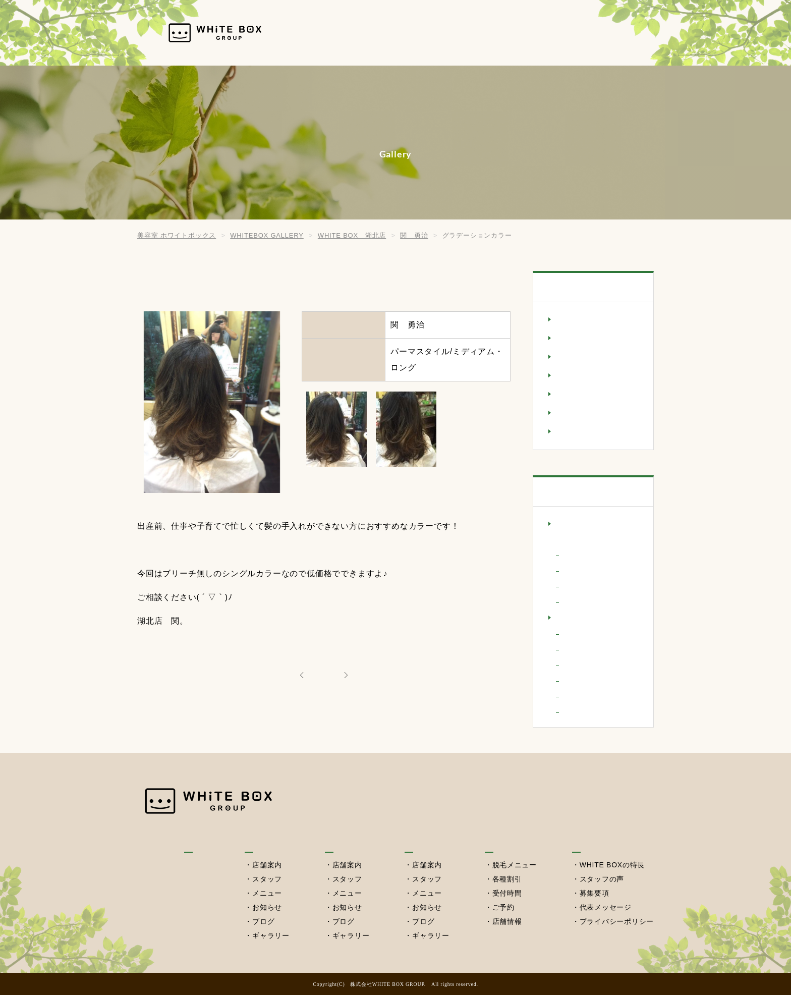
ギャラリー (270, 935)
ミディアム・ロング (592, 413)
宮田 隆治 (582, 633)
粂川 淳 (578, 601)
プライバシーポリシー (616, 921)
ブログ (262, 921)
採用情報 (611, 32)
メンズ (568, 432)
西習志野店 (425, 842)
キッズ (568, 320)
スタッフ (266, 879)
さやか (574, 555)
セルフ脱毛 (553, 32)
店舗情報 (506, 921)
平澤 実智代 (585, 665)
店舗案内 (266, 865)
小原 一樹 (582, 570)
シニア (568, 339)
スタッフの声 (601, 879)
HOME (345, 32)
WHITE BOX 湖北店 (595, 618)
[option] (336, 429)
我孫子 (390, 32)
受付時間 (506, 893)
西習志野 (495, 32)
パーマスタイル (584, 395)
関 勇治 (578, 696)
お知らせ (266, 907)
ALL (323, 674)
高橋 (574, 711)
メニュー (266, 893)
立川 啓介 (582, 586)
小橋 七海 (582, 649)
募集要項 (594, 893)
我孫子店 (260, 842)
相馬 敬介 (582, 680)
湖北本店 (441, 32)
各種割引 (506, 879)
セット (568, 376)
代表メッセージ (605, 907)
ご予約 (502, 907)
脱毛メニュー (513, 865)
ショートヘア (580, 357)
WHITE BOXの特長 (612, 865)
